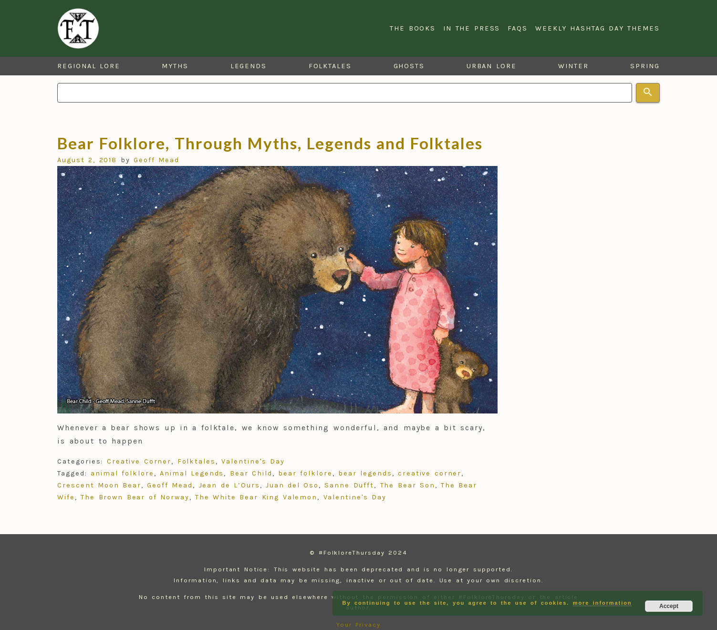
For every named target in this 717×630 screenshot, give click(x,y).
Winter (573, 66)
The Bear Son (407, 485)
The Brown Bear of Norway (135, 497)
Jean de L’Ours (229, 485)
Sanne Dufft (349, 485)
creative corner (429, 473)
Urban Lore (492, 66)
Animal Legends (192, 473)
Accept (668, 606)
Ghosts (409, 66)
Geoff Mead (156, 160)
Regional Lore (88, 66)
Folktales (330, 66)
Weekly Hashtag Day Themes (597, 28)
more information (602, 603)
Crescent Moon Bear (99, 485)
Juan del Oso (292, 485)
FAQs (518, 28)
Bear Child (251, 473)
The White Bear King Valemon (256, 497)
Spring (645, 66)
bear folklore (305, 473)
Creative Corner (139, 461)
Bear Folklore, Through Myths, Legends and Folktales (269, 143)
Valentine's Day (252, 461)
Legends (248, 66)
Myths (175, 66)
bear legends (365, 473)
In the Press (471, 28)
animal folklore (122, 473)
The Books (413, 28)
